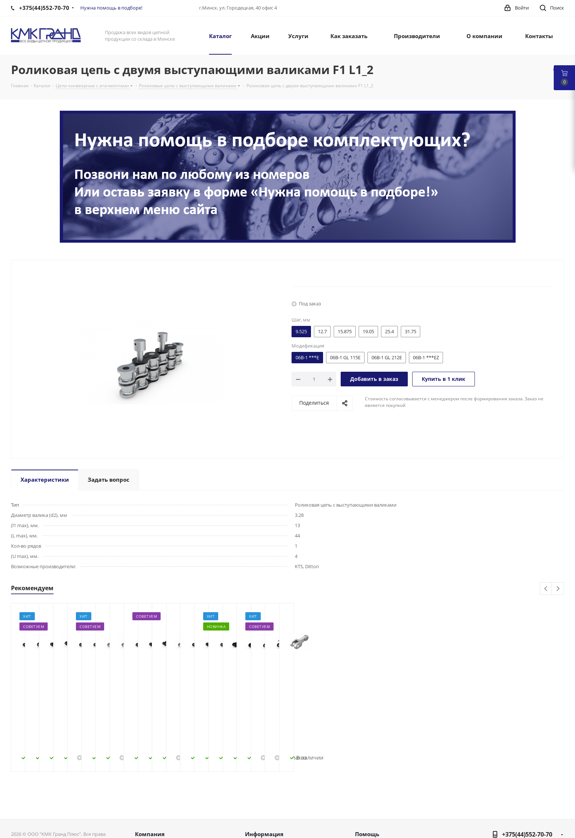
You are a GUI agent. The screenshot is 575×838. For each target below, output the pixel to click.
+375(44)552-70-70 (527, 776)
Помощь (367, 775)
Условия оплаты (267, 798)
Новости (146, 798)
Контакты (148, 808)
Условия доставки (269, 808)
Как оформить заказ (272, 789)
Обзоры (365, 817)
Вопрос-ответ (373, 798)
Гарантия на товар (270, 817)
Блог (361, 789)
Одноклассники (538, 805)
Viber (556, 805)
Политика (148, 817)
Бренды (365, 808)
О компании (151, 789)
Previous (546, 588)
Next (558, 588)
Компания (150, 775)
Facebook (501, 805)
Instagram (520, 805)
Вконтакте (483, 805)
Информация (264, 775)
